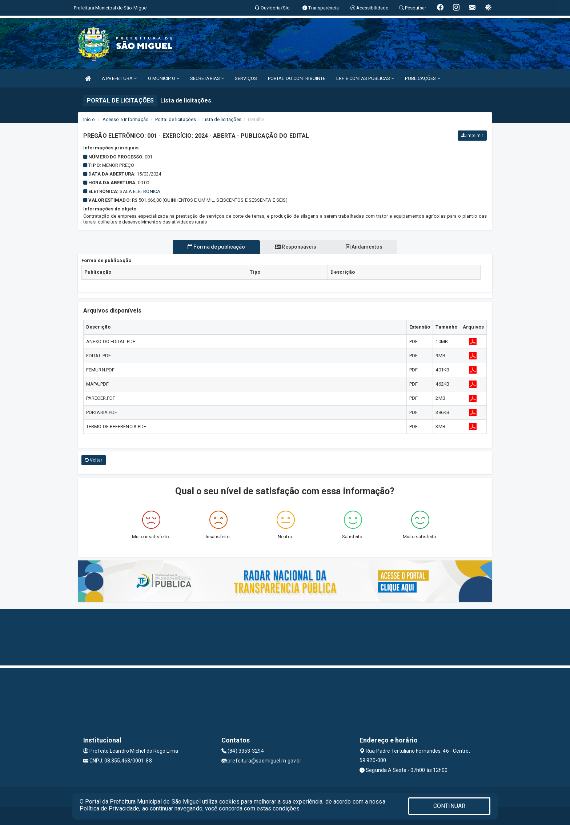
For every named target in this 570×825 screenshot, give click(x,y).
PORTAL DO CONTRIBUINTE (296, 78)
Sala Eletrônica (140, 191)
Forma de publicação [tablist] (215, 247)
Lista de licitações (221, 119)
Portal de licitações (175, 119)
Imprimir (472, 135)
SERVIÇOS (246, 78)
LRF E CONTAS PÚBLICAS (365, 78)
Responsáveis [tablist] (295, 247)
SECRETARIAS (207, 78)
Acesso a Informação (126, 119)
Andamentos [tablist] (365, 247)
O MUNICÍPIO (163, 78)
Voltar (93, 460)
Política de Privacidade (109, 808)
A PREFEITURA (119, 78)
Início (89, 119)
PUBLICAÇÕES (422, 78)
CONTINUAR (449, 805)
